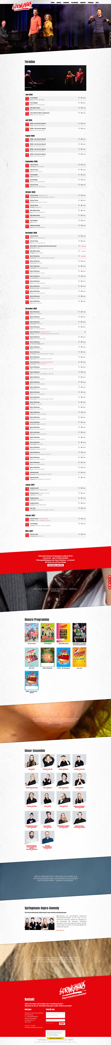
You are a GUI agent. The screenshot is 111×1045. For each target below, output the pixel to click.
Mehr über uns (60, 930)
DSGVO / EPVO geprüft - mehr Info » (68, 1042)
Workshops (83, 2)
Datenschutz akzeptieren (55, 1038)
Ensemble (59, 2)
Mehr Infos (56, 1035)
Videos (97, 2)
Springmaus (91, 2)
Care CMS (56, 1042)
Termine (52, 2)
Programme (66, 2)
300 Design (44, 1042)
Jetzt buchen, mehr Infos (55, 565)
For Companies (74, 2)
